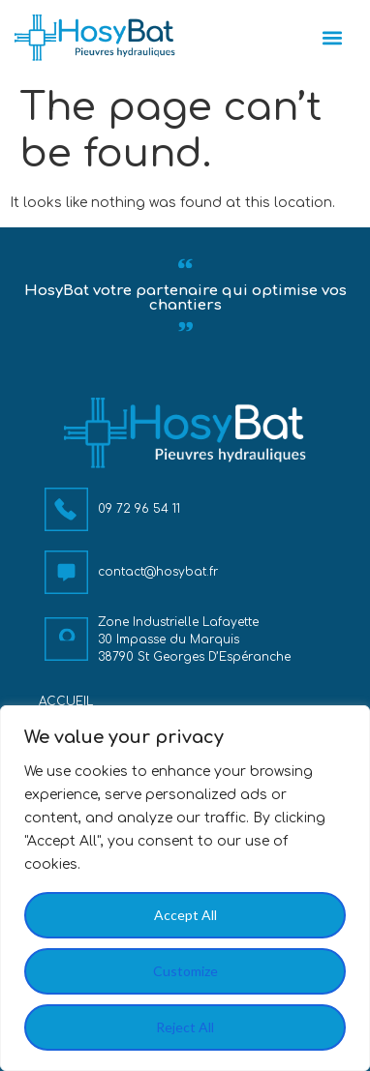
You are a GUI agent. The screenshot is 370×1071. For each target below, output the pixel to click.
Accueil (66, 701)
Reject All (185, 1027)
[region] (185, 888)
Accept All (185, 915)
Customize (185, 971)
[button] (333, 38)
